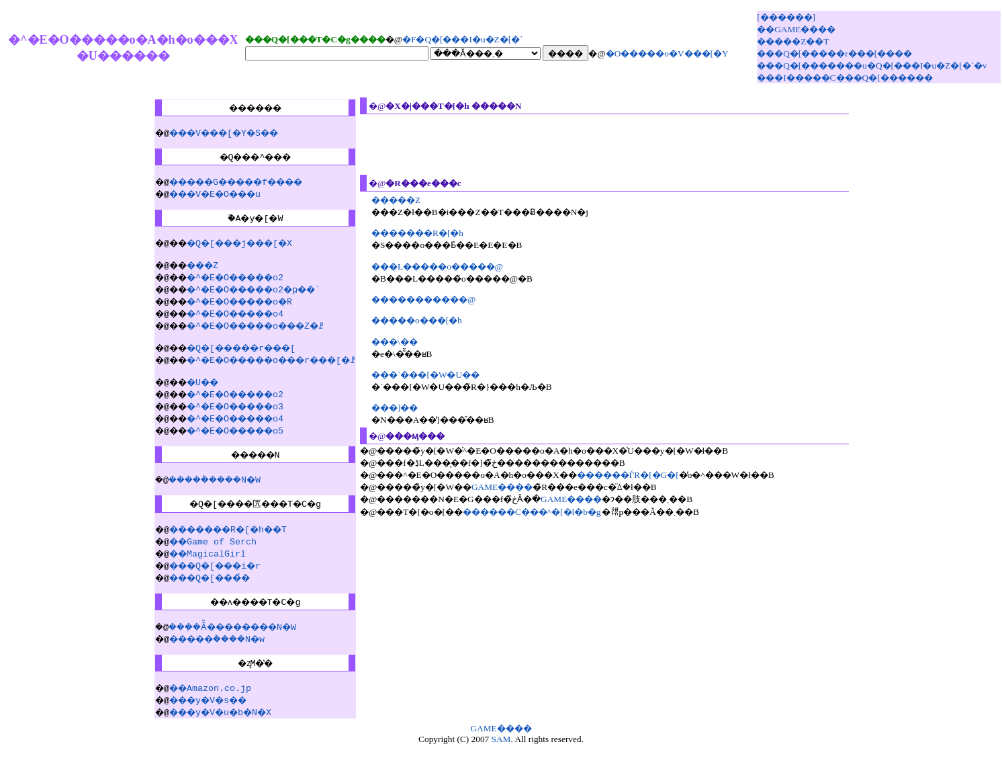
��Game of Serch (198, 565)
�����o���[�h (435, 320)
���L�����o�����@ (455, 266)
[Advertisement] (622, 144)
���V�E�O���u (207, 200)
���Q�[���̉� (201, 602)
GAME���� (520, 487)
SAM (501, 771)
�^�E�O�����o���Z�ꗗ (255, 337)
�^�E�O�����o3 (231, 422)
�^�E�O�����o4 (231, 325)
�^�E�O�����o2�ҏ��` (252, 301)
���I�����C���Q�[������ (844, 78)
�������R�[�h (436, 233)
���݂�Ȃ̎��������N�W (229, 655)
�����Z (414, 200)
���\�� (413, 342)
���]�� (413, 408)
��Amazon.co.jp (196, 720)
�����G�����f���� (233, 187)
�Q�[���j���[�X (236, 253)
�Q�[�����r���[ (239, 362)
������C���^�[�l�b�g (550, 512)
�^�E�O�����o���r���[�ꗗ (274, 374)
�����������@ (442, 299)
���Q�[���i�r (207, 589)
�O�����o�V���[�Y (667, 53)
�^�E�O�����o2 (231, 289)
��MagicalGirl (193, 577)
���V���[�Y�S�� (217, 134)
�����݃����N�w (212, 667)
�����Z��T (793, 41)
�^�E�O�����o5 (231, 446)
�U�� (193, 398)
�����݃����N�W (211, 499)
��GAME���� (796, 29)
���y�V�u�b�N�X (212, 744)
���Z (193, 277)
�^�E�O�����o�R (236, 313)
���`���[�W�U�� (444, 375)
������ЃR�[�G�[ (645, 475)
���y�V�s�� (198, 732)
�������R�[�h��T (223, 553)
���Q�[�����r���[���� (834, 53)
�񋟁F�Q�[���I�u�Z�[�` (462, 39)
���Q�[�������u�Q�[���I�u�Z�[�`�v (872, 65)
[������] (786, 17)
